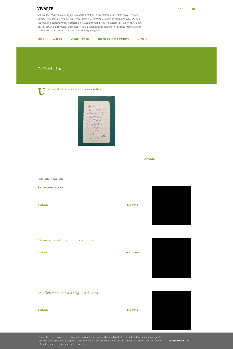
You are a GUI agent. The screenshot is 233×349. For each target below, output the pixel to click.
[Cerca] (181, 8)
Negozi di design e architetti (113, 38)
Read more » (133, 204)
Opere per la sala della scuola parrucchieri (67, 240)
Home (40, 38)
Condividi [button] (149, 158)
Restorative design (50, 188)
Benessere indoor (80, 38)
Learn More (176, 340)
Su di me (57, 38)
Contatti (142, 38)
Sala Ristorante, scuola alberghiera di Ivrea (68, 293)
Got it (191, 340)
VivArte (45, 8)
